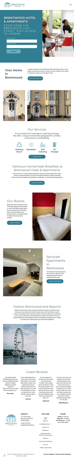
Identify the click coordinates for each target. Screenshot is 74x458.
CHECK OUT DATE (11, 44)
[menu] (71, 5)
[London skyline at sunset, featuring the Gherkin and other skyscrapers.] (54, 354)
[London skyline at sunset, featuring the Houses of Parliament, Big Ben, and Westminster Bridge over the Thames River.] (54, 333)
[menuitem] (45, 418)
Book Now (13, 51)
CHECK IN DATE (11, 38)
